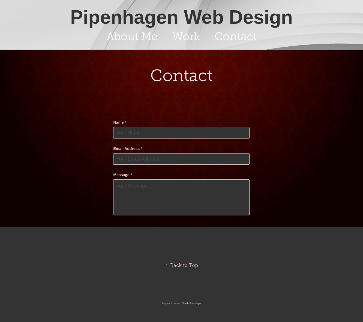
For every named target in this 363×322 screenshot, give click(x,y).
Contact (236, 36)
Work (186, 36)
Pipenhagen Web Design (181, 17)
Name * (119, 122)
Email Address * (127, 149)
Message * (122, 175)
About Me (131, 36)
